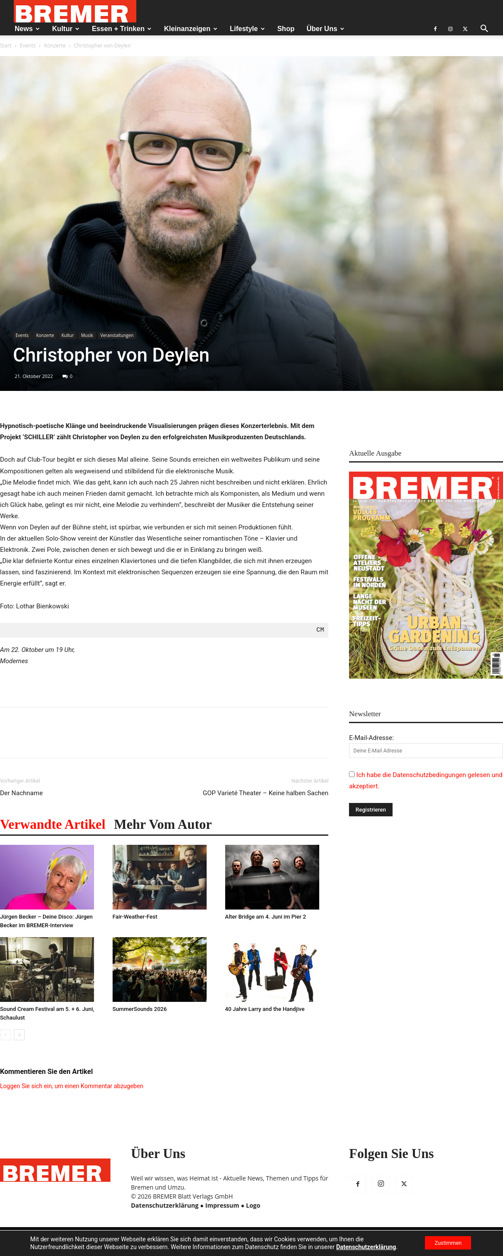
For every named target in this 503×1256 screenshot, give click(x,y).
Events (28, 45)
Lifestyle (247, 28)
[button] (484, 29)
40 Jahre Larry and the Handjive (265, 1009)
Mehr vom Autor (163, 824)
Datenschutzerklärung (165, 1205)
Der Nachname (21, 793)
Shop (286, 28)
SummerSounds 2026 (140, 1009)
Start (6, 45)
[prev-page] (5, 1034)
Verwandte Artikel (52, 824)
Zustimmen (443, 1242)
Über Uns (325, 28)
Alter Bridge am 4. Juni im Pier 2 (265, 916)
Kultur (65, 28)
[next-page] (19, 1034)
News (27, 28)
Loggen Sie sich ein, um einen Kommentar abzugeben (71, 1086)
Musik (87, 335)
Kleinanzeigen (190, 28)
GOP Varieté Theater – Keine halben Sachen (265, 793)
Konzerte (55, 45)
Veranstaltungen (117, 335)
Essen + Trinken (121, 28)
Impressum (222, 1205)
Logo (253, 1205)
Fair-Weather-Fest (135, 916)
